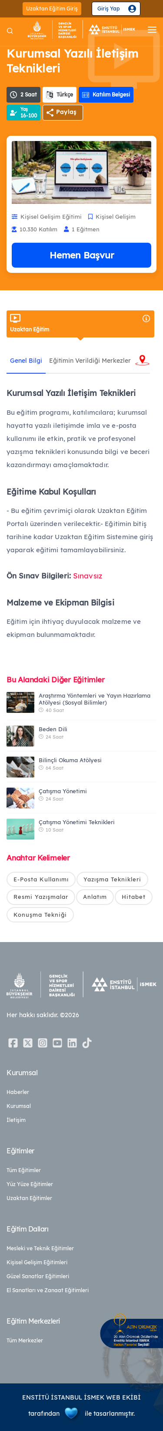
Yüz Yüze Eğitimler (30, 1184)
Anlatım (95, 896)
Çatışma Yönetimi (63, 791)
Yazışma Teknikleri (112, 879)
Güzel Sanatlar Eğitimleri (38, 1276)
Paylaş (66, 111)
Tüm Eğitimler (24, 1170)
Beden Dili (53, 729)
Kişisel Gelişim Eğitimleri (37, 1262)
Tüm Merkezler (25, 1340)
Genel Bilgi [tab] (26, 361)
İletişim (16, 1120)
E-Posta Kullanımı (41, 879)
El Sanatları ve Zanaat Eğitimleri (48, 1290)
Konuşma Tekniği (40, 914)
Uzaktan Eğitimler (29, 1198)
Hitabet (134, 896)
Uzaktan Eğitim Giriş (52, 8)
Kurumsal (19, 1106)
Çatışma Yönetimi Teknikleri (77, 822)
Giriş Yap (108, 8)
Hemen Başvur (82, 255)
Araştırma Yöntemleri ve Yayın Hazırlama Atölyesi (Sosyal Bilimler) (94, 699)
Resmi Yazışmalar (40, 896)
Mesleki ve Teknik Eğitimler (40, 1248)
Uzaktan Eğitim (80, 323)
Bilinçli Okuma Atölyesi (70, 760)
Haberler (18, 1092)
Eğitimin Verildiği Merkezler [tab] (90, 361)
